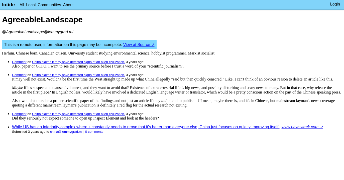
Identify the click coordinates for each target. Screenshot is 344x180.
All (22, 5)
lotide (8, 4)
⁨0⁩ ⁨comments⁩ (94, 132)
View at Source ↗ (139, 44)
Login (335, 4)
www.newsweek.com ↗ (302, 127)
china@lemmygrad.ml (66, 132)
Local (31, 5)
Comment (19, 62)
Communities (49, 5)
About (68, 5)
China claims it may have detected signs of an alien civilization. (78, 62)
